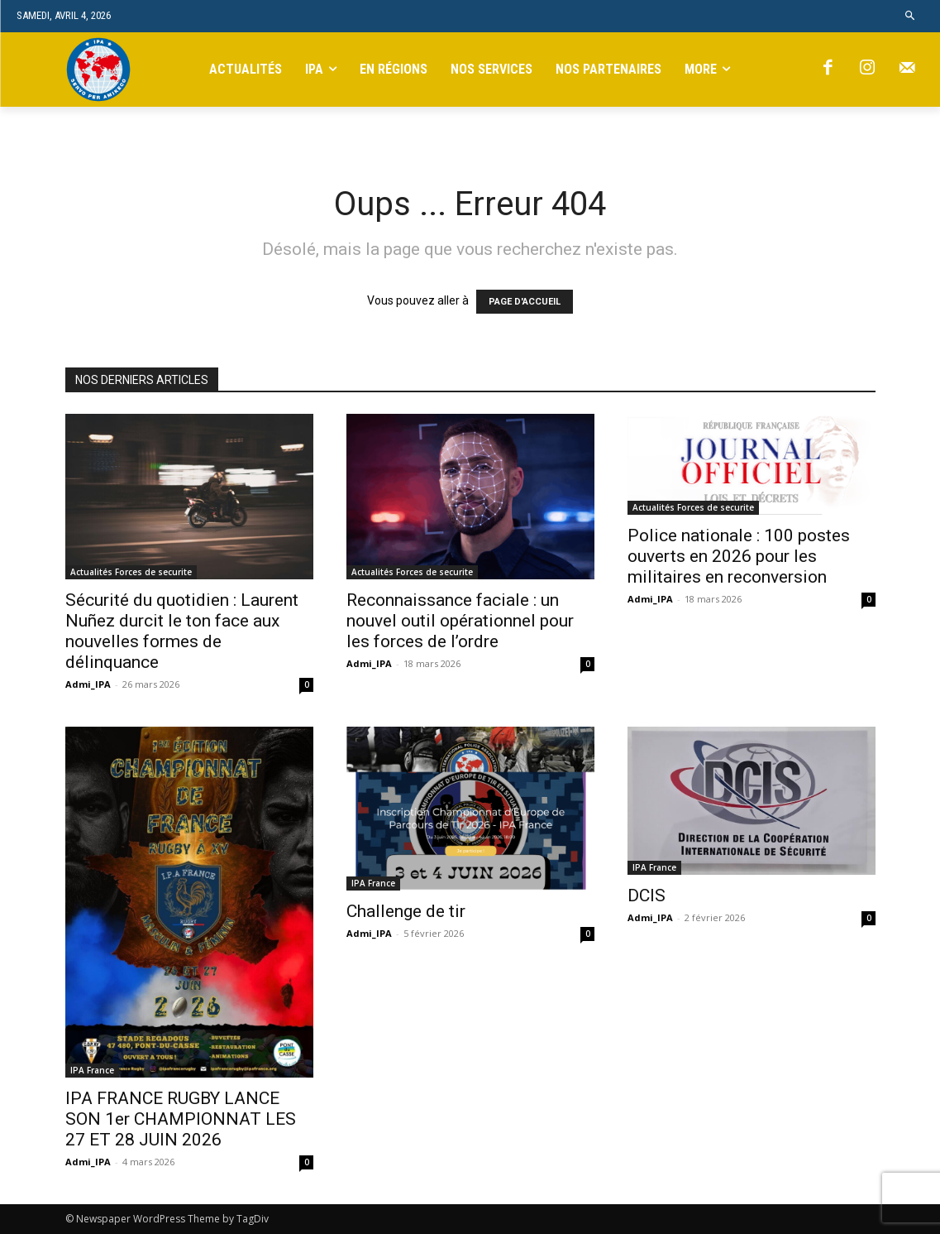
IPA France (92, 1070)
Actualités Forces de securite (131, 572)
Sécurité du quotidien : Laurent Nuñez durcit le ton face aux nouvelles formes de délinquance (181, 631)
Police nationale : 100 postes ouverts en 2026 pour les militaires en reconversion (738, 556)
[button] (910, 16)
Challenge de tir (405, 911)
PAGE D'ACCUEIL (525, 301)
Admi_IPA (88, 684)
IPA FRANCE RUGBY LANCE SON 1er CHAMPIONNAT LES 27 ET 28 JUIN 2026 (180, 1119)
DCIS (646, 895)
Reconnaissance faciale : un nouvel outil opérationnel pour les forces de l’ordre (460, 620)
